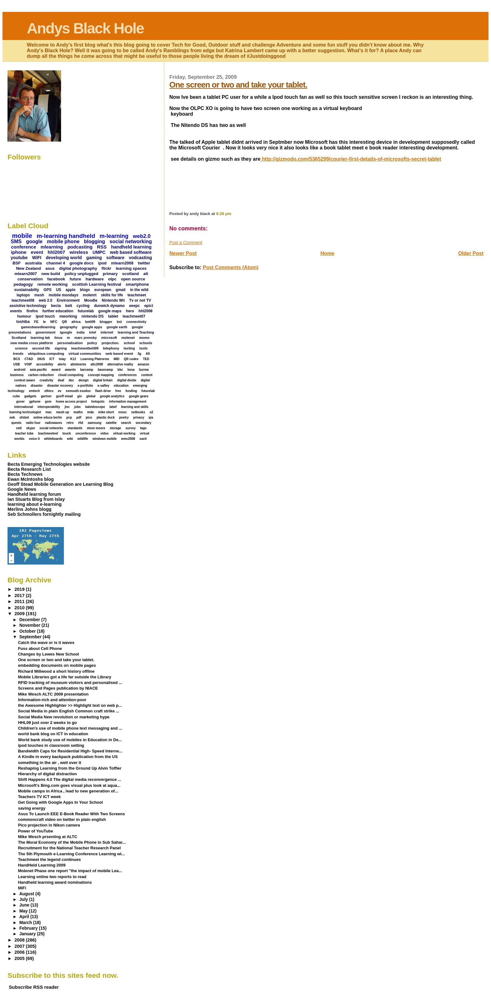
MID (116, 359)
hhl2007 (56, 252)
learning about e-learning (34, 504)
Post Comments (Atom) (231, 267)
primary (110, 273)
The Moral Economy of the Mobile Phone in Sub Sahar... (72, 842)
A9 (148, 353)
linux (58, 337)
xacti (143, 438)
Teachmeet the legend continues (49, 859)
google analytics (112, 396)
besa (131, 369)
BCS (16, 359)
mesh (39, 295)
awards (70, 369)
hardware (94, 279)
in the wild (139, 290)
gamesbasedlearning (38, 327)
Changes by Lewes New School (48, 654)
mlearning (52, 246)
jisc (67, 407)
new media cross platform (31, 343)
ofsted (24, 417)
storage (115, 428)
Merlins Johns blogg (29, 509)
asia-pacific (38, 369)
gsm (48, 401)
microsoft (109, 337)
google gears (138, 396)
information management (127, 401)
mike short (106, 412)
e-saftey (103, 385)
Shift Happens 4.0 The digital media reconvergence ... (69, 779)
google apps (92, 327)
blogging (94, 241)
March (26, 922)
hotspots (98, 401)
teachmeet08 (23, 300)
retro (70, 423)
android (20, 369)
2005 (20, 958)
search (126, 423)
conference (23, 246)
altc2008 (96, 364)
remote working (52, 284)
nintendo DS (92, 316)
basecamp (105, 369)
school (129, 343)
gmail (121, 290)
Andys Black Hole (85, 28)
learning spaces (131, 268)
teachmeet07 (134, 316)
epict (148, 306)
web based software (131, 252)
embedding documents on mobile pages (57, 665)
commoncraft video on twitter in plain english (62, 819)
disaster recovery (60, 385)
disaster (37, 385)
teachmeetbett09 (85, 348)
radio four (33, 423)
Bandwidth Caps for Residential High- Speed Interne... (70, 751)
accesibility (44, 364)
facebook (56, 279)
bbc (120, 369)
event (37, 252)
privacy (138, 417)
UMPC (99, 252)
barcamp (86, 369)
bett (68, 306)
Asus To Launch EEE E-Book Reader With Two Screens (71, 814)
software (115, 257)
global (90, 396)
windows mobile (104, 438)
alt (145, 273)
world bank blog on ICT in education (53, 733)
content (146, 375)
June (25, 905)
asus (50, 268)
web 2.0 (45, 300)
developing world (64, 257)
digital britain (103, 380)
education (121, 385)
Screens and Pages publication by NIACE (58, 688)
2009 (20, 613)
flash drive (103, 391)
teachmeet (136, 295)
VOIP (28, 364)
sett (19, 428)
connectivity (136, 322)
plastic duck (105, 417)
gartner (46, 396)
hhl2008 (145, 311)
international (23, 407)
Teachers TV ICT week (39, 796)
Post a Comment (185, 242)
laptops (23, 295)
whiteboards (53, 438)
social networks (51, 428)
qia (151, 417)
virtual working (124, 433)
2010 (20, 607)
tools (143, 348)
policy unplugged (81, 273)
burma (144, 369)
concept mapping (101, 375)
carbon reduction (41, 375)
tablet (113, 316)
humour (24, 316)
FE (36, 322)
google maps (109, 311)
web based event (119, 353)
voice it (34, 438)
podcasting (79, 246)
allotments (78, 364)
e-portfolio (85, 385)
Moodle (90, 300)
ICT (51, 359)
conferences (127, 375)
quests (16, 423)
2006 (20, 952)
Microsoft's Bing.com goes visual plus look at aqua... (69, 785)
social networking (131, 241)
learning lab (40, 337)
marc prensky (86, 337)
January (28, 934)
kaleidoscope (95, 407)
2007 (20, 946)
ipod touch (45, 316)
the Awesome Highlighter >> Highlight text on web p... (70, 705)
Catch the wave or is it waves (46, 642)
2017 (20, 595)
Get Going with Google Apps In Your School (60, 802)
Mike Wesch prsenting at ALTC (47, 836)
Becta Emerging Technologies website (49, 464)
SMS (16, 241)
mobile (22, 235)
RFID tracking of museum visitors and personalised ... (70, 682)
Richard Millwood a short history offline (56, 671)
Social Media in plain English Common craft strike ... (68, 711)
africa (75, 322)
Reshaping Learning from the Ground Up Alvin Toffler (69, 768)
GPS (47, 290)
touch (67, 433)
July (24, 899)
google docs (82, 263)
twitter (144, 263)
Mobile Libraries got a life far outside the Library (64, 677)
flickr (106, 268)
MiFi (22, 888)
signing (60, 348)
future (75, 279)
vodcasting (140, 257)
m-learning (114, 236)
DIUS (41, 359)
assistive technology (27, 306)
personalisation (70, 343)
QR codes (131, 359)
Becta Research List (29, 469)
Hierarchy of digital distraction (47, 773)
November (30, 625)
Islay (62, 359)
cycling (83, 306)
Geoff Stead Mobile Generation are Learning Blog (60, 484)
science (21, 348)
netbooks (138, 412)
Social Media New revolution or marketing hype (63, 717)
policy (92, 343)
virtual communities (85, 353)
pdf (78, 417)
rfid (80, 423)
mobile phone (63, 241)
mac (48, 412)
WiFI (36, 257)
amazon (143, 364)
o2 (151, 412)
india (80, 332)
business (16, 375)
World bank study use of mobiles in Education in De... (70, 739)
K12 (73, 359)
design (84, 380)
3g (139, 353)
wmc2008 (128, 438)
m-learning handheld (66, 236)
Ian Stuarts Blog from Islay (36, 499)
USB (16, 364)
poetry (124, 417)
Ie (44, 322)
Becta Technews (25, 474)
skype (30, 428)
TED (146, 359)
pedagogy (23, 284)
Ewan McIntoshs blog (31, 479)
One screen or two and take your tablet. (238, 84)
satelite (111, 423)
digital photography (78, 268)
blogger (106, 322)
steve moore (96, 428)
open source (133, 279)
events (16, 311)
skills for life (112, 295)
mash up (62, 412)
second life (41, 348)
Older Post (470, 253)
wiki (70, 438)
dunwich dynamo (109, 306)
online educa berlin (47, 417)
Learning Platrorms (94, 359)
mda (90, 412)
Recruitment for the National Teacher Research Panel (69, 848)
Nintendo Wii (113, 300)
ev (59, 391)
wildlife (82, 438)
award (55, 369)
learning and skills (134, 407)
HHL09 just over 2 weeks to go (47, 722)
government (45, 332)
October (28, 631)
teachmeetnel (48, 433)
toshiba (23, 321)
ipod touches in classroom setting (51, 745)
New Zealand (28, 268)
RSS (102, 246)
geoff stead (64, 396)
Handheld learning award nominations (55, 882)
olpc (112, 279)
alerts (62, 364)
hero (130, 311)
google (34, 241)
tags (143, 428)
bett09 (90, 322)
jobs (77, 407)
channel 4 (55, 263)
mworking (68, 316)
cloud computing (71, 375)
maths (78, 412)
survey (131, 428)
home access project (71, 401)
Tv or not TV (140, 300)
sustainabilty (26, 289)
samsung (94, 423)
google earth (117, 327)
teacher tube (24, 433)
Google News (22, 489)
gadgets (30, 396)
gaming (94, 257)
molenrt (89, 295)
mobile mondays (63, 295)
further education (57, 311)
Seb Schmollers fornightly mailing (44, 514)
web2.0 (142, 236)
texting (129, 348)
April (24, 916)
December (30, 619)
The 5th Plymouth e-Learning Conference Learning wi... (71, 854)
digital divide (126, 380)
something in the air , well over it (49, 762)
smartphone (137, 284)
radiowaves (53, 423)
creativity (46, 380)
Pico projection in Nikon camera (49, 825)
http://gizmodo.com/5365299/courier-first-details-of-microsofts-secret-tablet (351, 159)
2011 (20, 601)
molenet (128, 337)
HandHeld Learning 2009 (41, 865)
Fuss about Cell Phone (40, 648)
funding (131, 391)
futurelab (86, 311)
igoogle (66, 332)
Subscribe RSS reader (34, 987)
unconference (85, 433)
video (105, 433)
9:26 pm (223, 213)
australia (33, 263)
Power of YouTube (35, 831)
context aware (24, 380)
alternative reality (120, 364)
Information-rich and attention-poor (52, 699)
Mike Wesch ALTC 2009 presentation (53, 694)
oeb (12, 417)
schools (145, 343)
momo (144, 337)
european (102, 290)
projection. (110, 343)
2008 (20, 939)
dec (71, 380)
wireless (79, 252)
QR (64, 322)
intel (92, 332)
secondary (143, 423)
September (31, 637)
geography (68, 327)
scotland (130, 273)
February (29, 928)
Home (327, 253)
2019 (20, 589)
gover (20, 401)
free (118, 391)
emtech (34, 391)
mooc (122, 412)
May (24, 911)
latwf (112, 407)
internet (107, 332)
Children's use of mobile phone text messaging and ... (70, 728)
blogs (85, 290)
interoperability (49, 407)
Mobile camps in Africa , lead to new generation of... (68, 791)
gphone (34, 401)
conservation (30, 279)
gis (79, 396)
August (27, 894)
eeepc (134, 306)
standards (74, 428)
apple (70, 290)
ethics (49, 391)
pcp (69, 417)
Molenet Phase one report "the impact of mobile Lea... (70, 870)
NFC (54, 322)
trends (18, 353)
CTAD (28, 359)
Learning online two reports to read (52, 876)
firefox (32, 311)
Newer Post (183, 253)
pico (89, 417)
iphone (18, 252)
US (58, 290)
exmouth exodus (78, 391)
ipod (102, 263)
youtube (19, 257)
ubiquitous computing (46, 353)
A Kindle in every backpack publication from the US (67, 756)
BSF (17, 263)
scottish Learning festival (96, 284)
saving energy (31, 808)
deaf (61, 380)
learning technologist (25, 412)
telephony (111, 348)
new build (50, 273)
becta (56, 306)
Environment (68, 300)
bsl (119, 322)
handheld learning (131, 246)
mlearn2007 (25, 273)
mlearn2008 (122, 263)
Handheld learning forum (34, 494)
